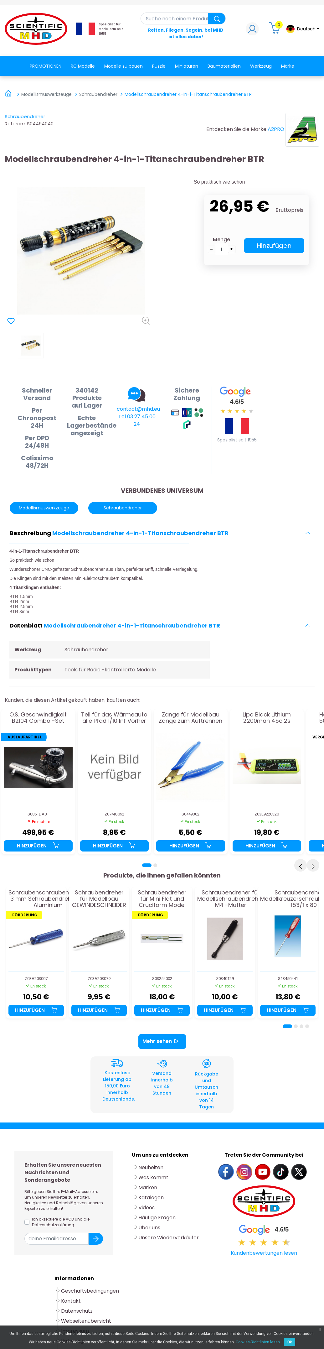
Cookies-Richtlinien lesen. (258, 1342)
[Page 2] (155, 865)
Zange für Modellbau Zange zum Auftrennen (190, 718)
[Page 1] (147, 865)
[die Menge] (221, 249)
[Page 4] (307, 1026)
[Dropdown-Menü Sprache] (302, 29)
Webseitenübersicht (86, 1321)
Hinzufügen (274, 245)
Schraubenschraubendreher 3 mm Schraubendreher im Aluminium (47, 898)
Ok (289, 1342)
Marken (147, 1187)
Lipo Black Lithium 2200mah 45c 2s (267, 718)
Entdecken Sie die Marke (236, 129)
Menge (221, 239)
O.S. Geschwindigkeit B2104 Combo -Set (38, 718)
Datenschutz (77, 1311)
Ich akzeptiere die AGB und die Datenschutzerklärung (61, 1221)
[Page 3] (301, 1026)
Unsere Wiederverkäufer (168, 1237)
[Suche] (183, 18)
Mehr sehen (162, 1041)
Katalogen (151, 1197)
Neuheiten (150, 1167)
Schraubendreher (25, 116)
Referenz (15, 123)
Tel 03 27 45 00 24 (137, 420)
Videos (146, 1207)
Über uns (149, 1227)
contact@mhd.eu (138, 409)
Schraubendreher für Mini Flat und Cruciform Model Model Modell (162, 898)
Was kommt (153, 1177)
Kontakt (71, 1301)
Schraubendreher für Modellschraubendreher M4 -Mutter (230, 898)
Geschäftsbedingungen (90, 1290)
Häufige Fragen (157, 1217)
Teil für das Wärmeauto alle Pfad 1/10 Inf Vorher (114, 718)
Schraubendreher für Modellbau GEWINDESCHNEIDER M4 (99, 898)
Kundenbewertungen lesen (264, 1253)
